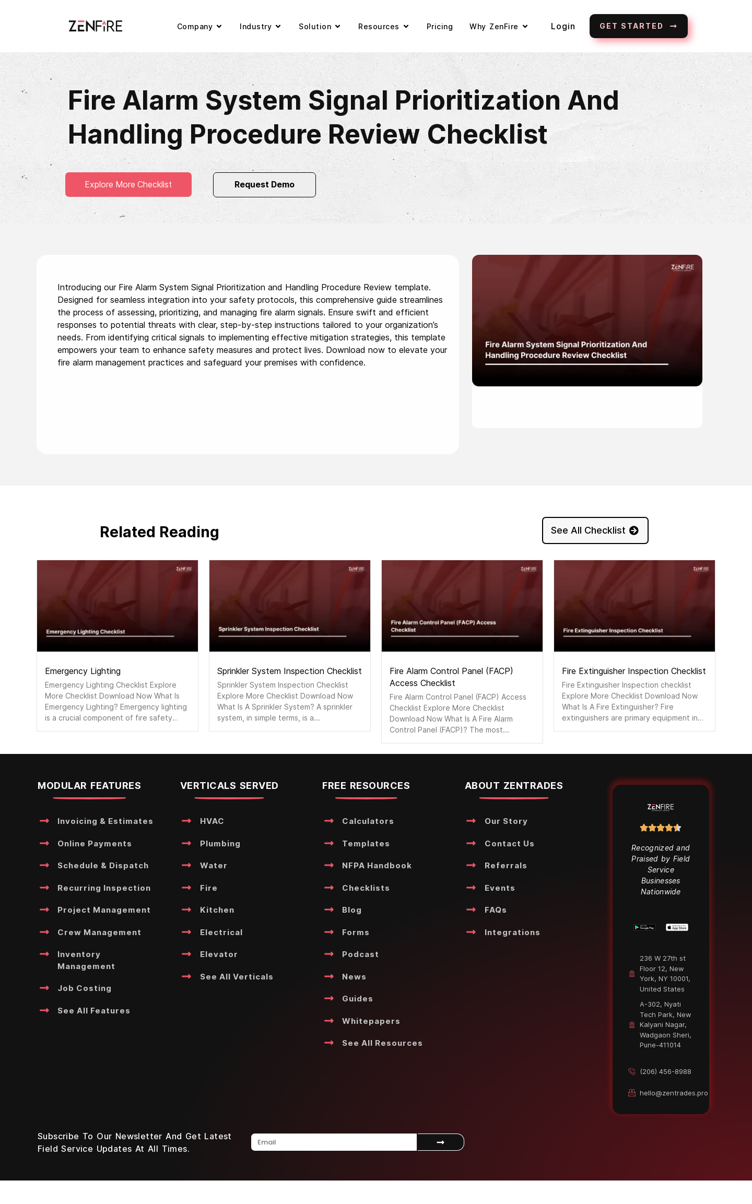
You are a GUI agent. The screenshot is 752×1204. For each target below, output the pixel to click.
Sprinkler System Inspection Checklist (289, 671)
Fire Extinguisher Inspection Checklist (634, 671)
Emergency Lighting (83, 671)
